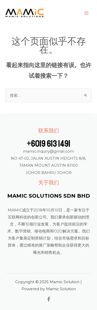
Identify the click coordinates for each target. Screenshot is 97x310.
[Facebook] (48, 299)
